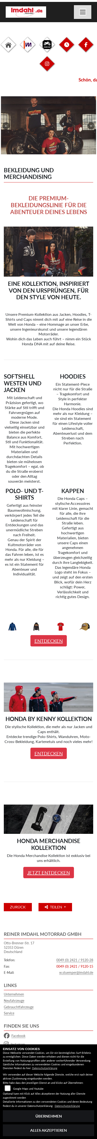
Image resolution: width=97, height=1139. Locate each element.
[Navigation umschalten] (83, 12)
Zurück (18, 907)
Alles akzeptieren (48, 1130)
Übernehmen (48, 1116)
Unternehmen (14, 994)
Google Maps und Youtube (28, 1088)
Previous (6, 125)
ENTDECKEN (48, 641)
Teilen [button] (54, 907)
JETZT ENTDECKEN (48, 872)
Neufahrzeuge (14, 1001)
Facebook (14, 1036)
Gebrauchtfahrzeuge (19, 1007)
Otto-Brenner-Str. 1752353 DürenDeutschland (19, 947)
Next (91, 125)
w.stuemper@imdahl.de (76, 972)
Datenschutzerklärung (44, 1068)
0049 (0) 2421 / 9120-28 (74, 960)
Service (9, 1013)
